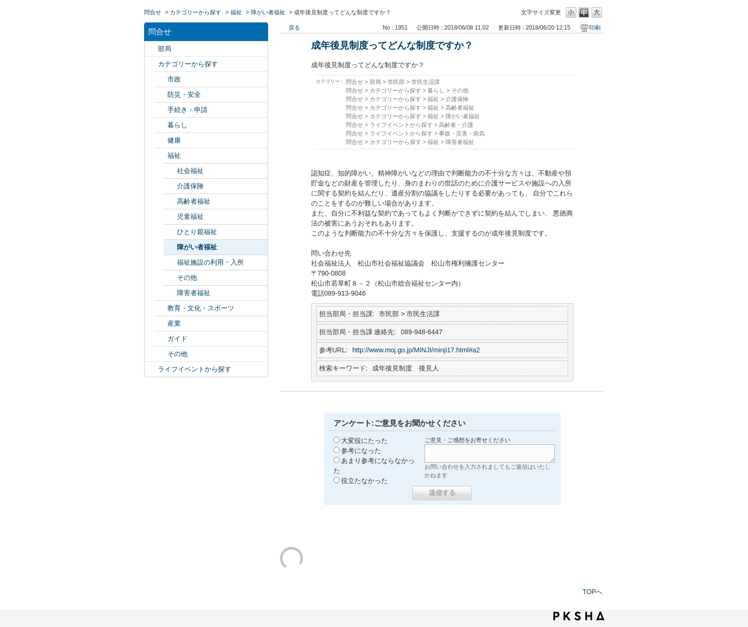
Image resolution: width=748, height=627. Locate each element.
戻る (294, 27)
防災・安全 (184, 94)
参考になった (361, 450)
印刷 (595, 27)
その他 (187, 277)
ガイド (177, 338)
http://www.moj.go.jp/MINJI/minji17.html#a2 (416, 350)
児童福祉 (190, 216)
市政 (174, 79)
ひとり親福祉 (197, 232)
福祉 (236, 12)
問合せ (152, 12)
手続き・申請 (187, 109)
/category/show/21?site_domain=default (160, 95)
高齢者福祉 (193, 201)
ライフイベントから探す (194, 369)
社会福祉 (190, 171)
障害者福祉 (193, 293)
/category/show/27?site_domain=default (160, 324)
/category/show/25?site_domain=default (160, 156)
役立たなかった (364, 480)
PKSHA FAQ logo (578, 616)
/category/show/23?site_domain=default (160, 125)
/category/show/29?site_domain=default (160, 354)
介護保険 (190, 186)
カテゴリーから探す (195, 12)
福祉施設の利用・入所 (210, 262)
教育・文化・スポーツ (200, 308)
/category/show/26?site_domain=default (160, 308)
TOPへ (592, 592)
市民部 (396, 82)
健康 (174, 140)
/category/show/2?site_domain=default (151, 64)
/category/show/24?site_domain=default (160, 140)
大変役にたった (364, 440)
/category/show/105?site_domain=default (151, 369)
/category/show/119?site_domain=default (151, 49)
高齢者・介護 (456, 125)
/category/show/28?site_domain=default (160, 339)
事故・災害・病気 (462, 133)
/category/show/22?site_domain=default (160, 110)
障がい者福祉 (268, 12)
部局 (164, 48)
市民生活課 (425, 82)
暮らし (177, 125)
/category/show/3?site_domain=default (160, 79)
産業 (174, 323)
